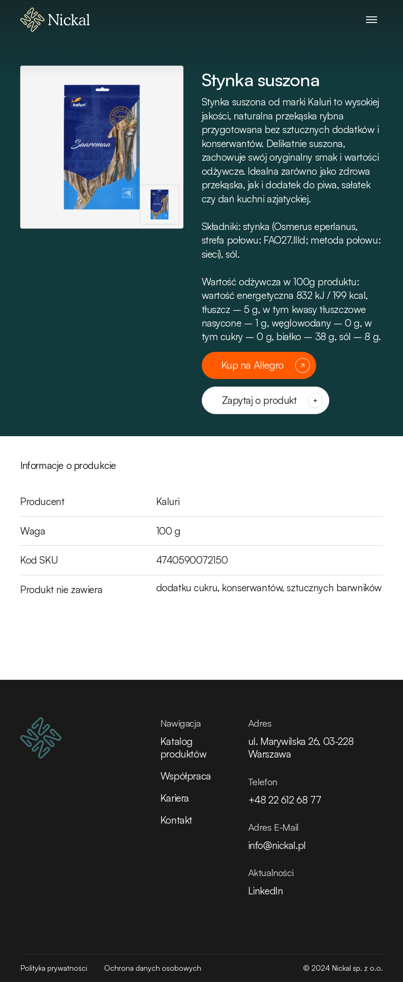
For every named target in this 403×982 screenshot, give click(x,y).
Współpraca (185, 776)
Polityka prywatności (53, 968)
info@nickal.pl (277, 845)
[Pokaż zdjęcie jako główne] (159, 204)
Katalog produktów (183, 747)
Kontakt (176, 820)
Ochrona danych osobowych (152, 968)
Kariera (174, 798)
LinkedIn (265, 891)
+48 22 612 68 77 (284, 800)
